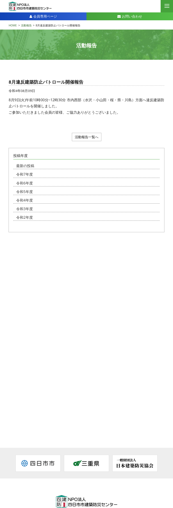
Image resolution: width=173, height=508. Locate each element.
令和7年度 (24, 174)
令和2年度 (24, 217)
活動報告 (26, 25)
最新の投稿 (25, 165)
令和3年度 (24, 208)
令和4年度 (24, 200)
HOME (13, 25)
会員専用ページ (43, 16)
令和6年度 (24, 183)
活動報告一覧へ (86, 137)
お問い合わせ (129, 16)
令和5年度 (24, 191)
